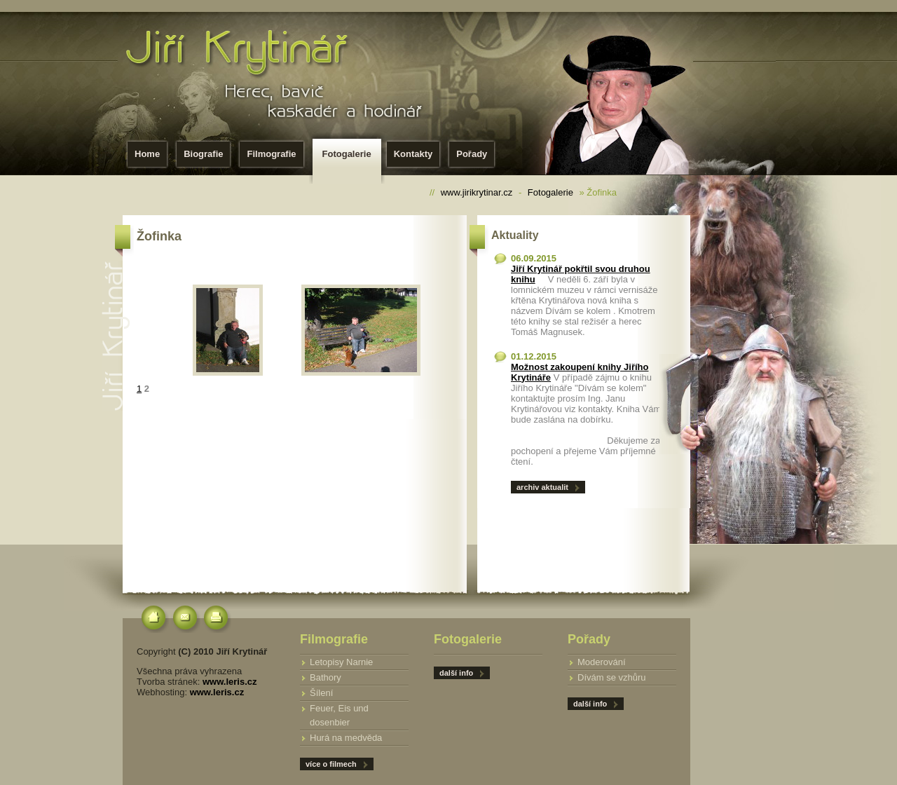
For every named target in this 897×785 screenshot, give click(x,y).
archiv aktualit (542, 487)
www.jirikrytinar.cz (477, 192)
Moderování (601, 662)
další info (590, 703)
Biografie (203, 154)
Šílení (321, 693)
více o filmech (331, 764)
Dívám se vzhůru (611, 677)
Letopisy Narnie (341, 662)
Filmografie (271, 154)
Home (147, 154)
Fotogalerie (349, 158)
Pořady (471, 154)
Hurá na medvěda (346, 737)
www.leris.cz (230, 681)
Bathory (325, 677)
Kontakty (413, 154)
